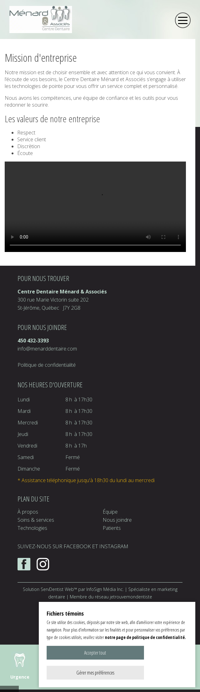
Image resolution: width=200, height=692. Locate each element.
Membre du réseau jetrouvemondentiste (111, 597)
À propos (28, 511)
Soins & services (36, 519)
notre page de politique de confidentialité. (145, 657)
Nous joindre (117, 519)
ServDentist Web (57, 589)
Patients (112, 528)
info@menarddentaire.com (47, 348)
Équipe (110, 511)
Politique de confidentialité (47, 364)
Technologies (32, 528)
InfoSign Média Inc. (105, 589)
